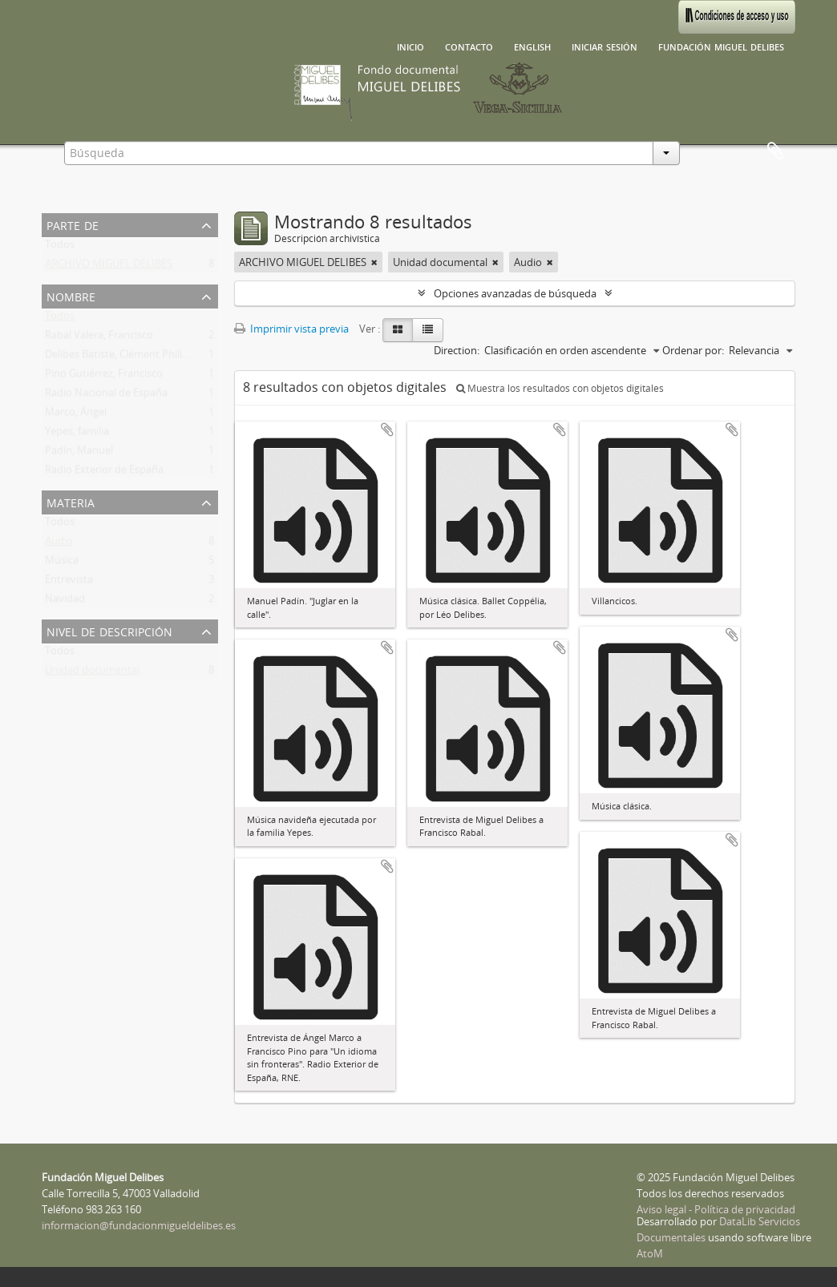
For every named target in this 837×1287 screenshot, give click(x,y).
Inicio (410, 45)
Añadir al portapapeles (387, 430)
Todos (60, 247)
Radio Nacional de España (106, 396)
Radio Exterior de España (104, 473)
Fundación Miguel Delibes (721, 45)
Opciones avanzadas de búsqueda (515, 293)
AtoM (650, 1253)
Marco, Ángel (76, 415)
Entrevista (69, 582)
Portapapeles (775, 151)
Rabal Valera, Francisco (99, 338)
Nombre (70, 295)
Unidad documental (92, 673)
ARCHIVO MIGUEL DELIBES (108, 267)
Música (62, 563)
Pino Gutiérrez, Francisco (104, 376)
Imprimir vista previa (291, 328)
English (532, 45)
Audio (59, 544)
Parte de (72, 224)
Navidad (65, 602)
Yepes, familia (77, 434)
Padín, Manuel (79, 453)
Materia (70, 501)
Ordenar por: (693, 350)
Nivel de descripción (109, 630)
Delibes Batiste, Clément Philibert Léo (133, 357)
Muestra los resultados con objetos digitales (560, 388)
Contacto (469, 45)
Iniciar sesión (604, 45)
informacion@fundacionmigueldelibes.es (139, 1225)
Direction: (456, 350)
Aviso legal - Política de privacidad (716, 1209)
